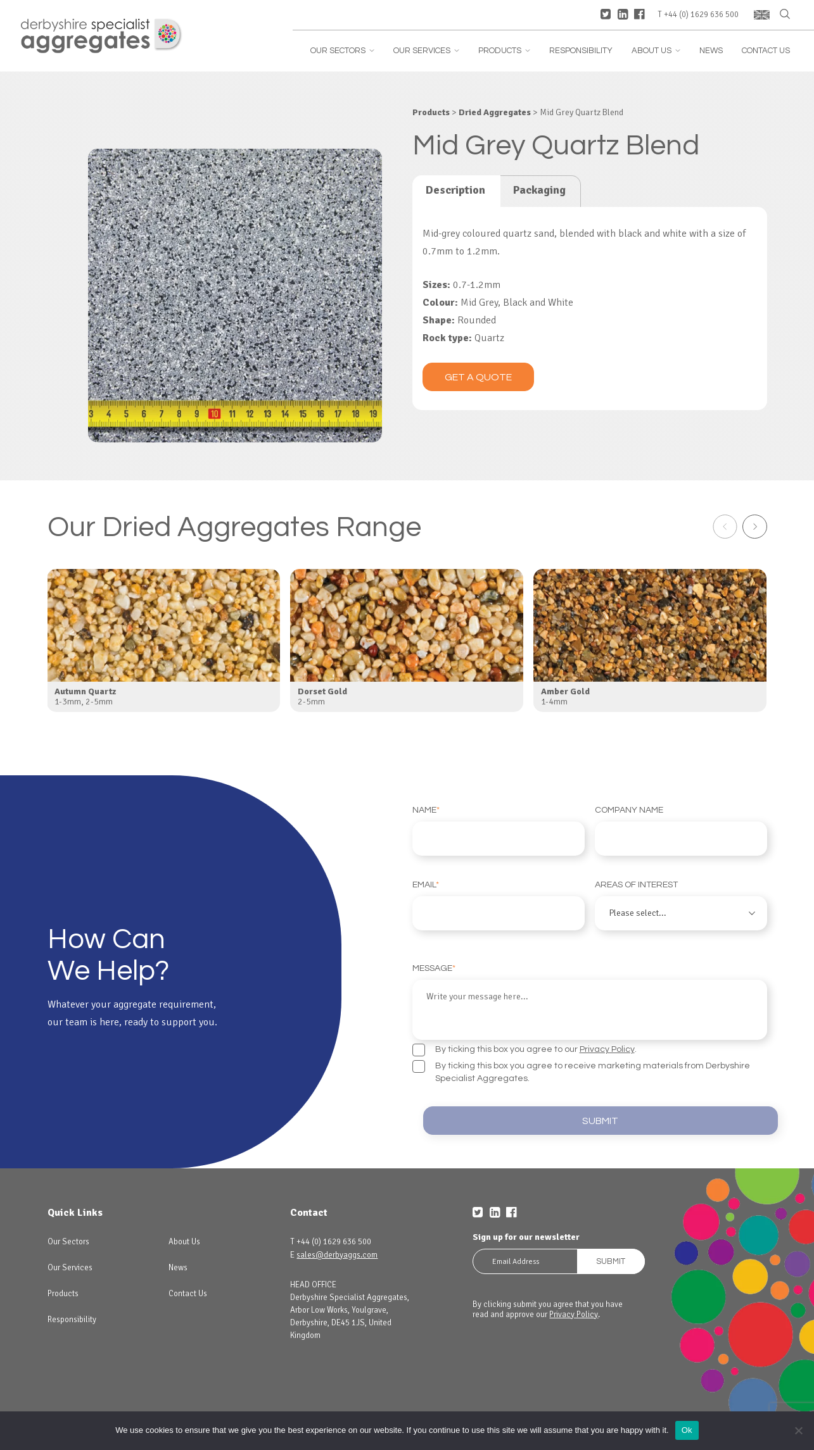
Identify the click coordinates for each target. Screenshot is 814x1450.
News (711, 51)
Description (455, 190)
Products (504, 51)
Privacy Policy (607, 1049)
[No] (798, 1430)
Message (589, 1002)
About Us (656, 51)
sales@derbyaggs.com (337, 1255)
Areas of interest (681, 905)
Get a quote (478, 377)
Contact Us (766, 51)
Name (498, 831)
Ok (687, 1430)
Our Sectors (342, 51)
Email (498, 905)
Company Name (681, 831)
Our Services (426, 51)
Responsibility (581, 51)
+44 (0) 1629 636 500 (701, 15)
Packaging (539, 190)
